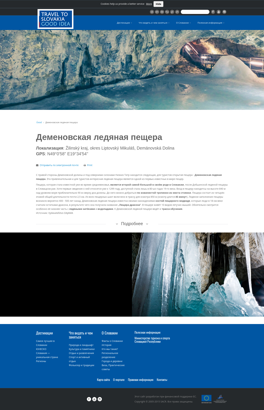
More (149, 3)
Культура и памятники (82, 349)
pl (172, 11)
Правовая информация (140, 379)
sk (152, 11)
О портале (119, 379)
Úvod (39, 122)
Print (89, 165)
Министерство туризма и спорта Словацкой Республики (152, 340)
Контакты (162, 379)
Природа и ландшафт (81, 345)
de (162, 11)
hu (167, 11)
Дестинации (125, 22)
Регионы (41, 361)
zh (177, 11)
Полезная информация (211, 22)
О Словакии (183, 22)
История (106, 345)
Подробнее (132, 223)
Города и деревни (112, 361)
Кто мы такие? (110, 349)
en (157, 11)
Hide (158, 4)
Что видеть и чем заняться (154, 22)
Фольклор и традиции (81, 365)
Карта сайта (103, 379)
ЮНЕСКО (41, 349)
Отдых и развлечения (81, 353)
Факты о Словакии (112, 341)
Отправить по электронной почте (59, 165)
